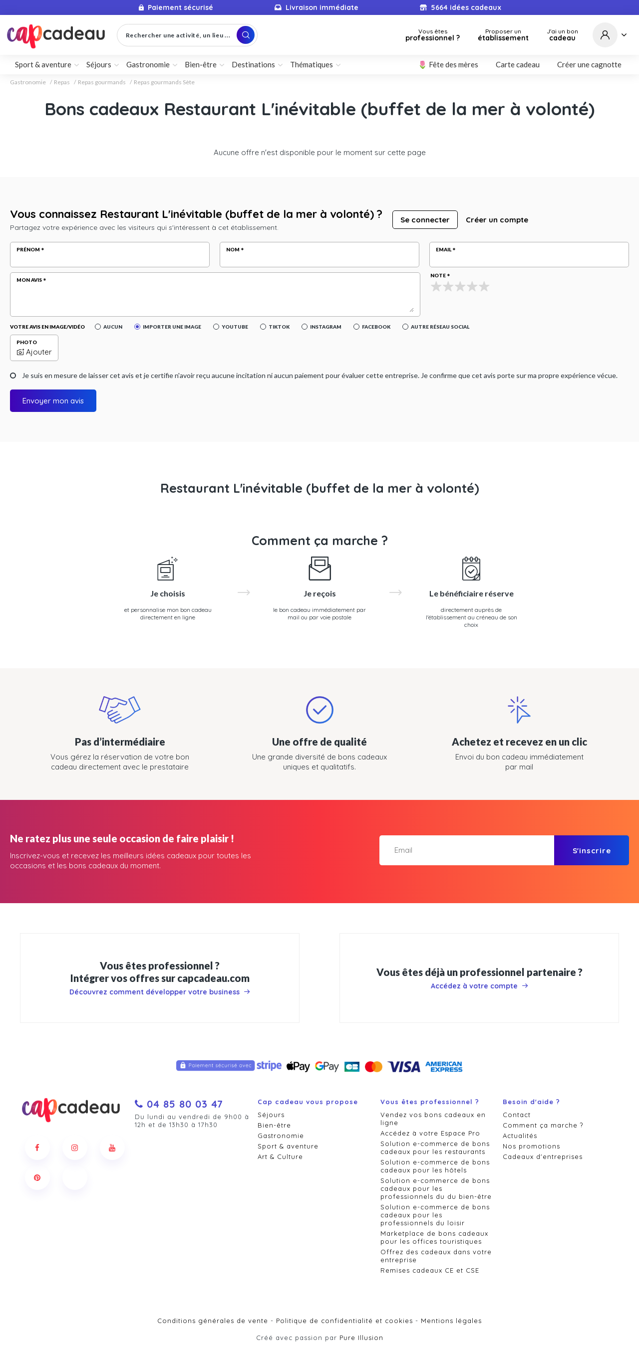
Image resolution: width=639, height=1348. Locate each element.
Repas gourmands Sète (164, 82)
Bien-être (201, 64)
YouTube (235, 327)
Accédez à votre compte (479, 985)
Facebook (376, 327)
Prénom (28, 249)
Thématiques (311, 64)
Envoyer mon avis (53, 400)
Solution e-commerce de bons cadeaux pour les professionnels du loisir (435, 1215)
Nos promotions (531, 1146)
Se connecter (425, 219)
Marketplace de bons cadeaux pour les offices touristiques (434, 1237)
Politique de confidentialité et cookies (344, 1321)
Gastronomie (148, 64)
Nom (233, 249)
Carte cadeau (518, 64)
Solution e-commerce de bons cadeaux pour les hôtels (435, 1166)
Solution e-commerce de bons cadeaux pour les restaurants (435, 1147)
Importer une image (172, 327)
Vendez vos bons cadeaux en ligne (433, 1119)
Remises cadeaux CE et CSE (429, 1270)
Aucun (112, 327)
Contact (517, 1115)
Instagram (325, 327)
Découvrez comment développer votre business (159, 991)
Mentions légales (451, 1321)
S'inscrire (592, 850)
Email (443, 249)
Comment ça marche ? (543, 1125)
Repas (62, 82)
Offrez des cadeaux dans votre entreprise (436, 1256)
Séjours (98, 64)
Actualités (520, 1136)
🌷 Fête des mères (448, 64)
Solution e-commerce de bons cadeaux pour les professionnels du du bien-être (436, 1188)
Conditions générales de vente (212, 1321)
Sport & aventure (43, 64)
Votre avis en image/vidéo (47, 327)
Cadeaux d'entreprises (543, 1156)
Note (438, 275)
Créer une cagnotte (589, 64)
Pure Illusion (361, 1338)
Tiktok (279, 327)
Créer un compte (497, 219)
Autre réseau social (440, 327)
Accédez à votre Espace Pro (430, 1133)
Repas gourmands (102, 82)
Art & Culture (280, 1156)
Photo (26, 342)
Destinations (253, 64)
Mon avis (29, 280)
